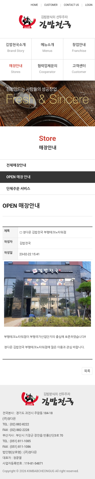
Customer (51, 5)
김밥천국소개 (15, 48)
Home (34, 5)
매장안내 (15, 69)
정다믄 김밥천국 (45, 19)
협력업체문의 (47, 69)
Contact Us (71, 5)
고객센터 (79, 69)
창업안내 (79, 48)
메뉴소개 (47, 48)
